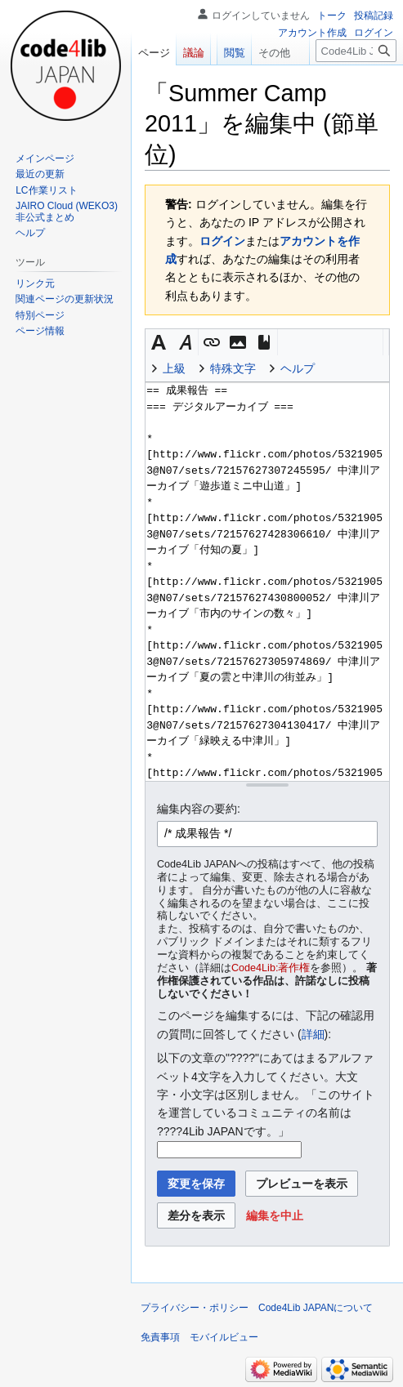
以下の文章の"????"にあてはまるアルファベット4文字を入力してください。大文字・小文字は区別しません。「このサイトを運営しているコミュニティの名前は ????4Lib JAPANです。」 (265, 1094)
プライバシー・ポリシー (195, 1307)
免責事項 (160, 1337)
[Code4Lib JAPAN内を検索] (356, 83)
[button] (159, 342)
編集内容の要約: (198, 808)
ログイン (222, 241)
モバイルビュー (224, 1337)
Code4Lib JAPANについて (316, 1307)
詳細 (313, 1034)
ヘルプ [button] (297, 368)
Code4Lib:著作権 (270, 968)
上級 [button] (174, 368)
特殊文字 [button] (233, 368)
